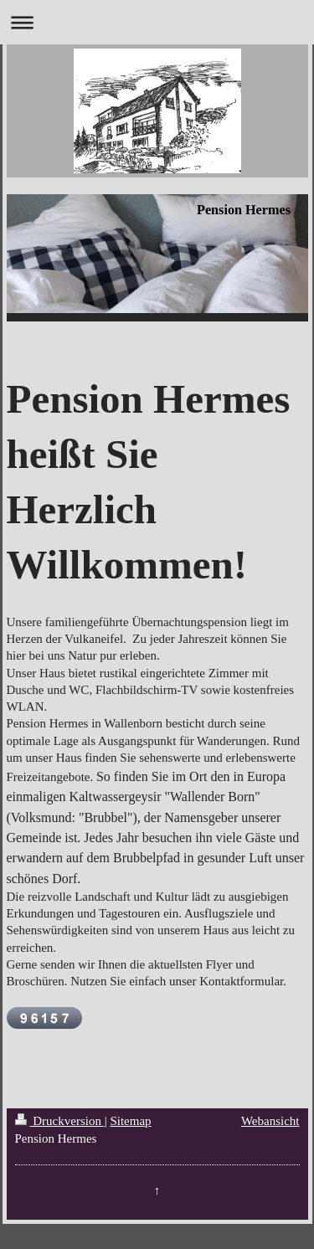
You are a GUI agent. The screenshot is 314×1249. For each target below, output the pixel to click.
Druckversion (60, 1121)
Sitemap (130, 1121)
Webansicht (270, 1121)
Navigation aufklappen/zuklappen (157, 22)
